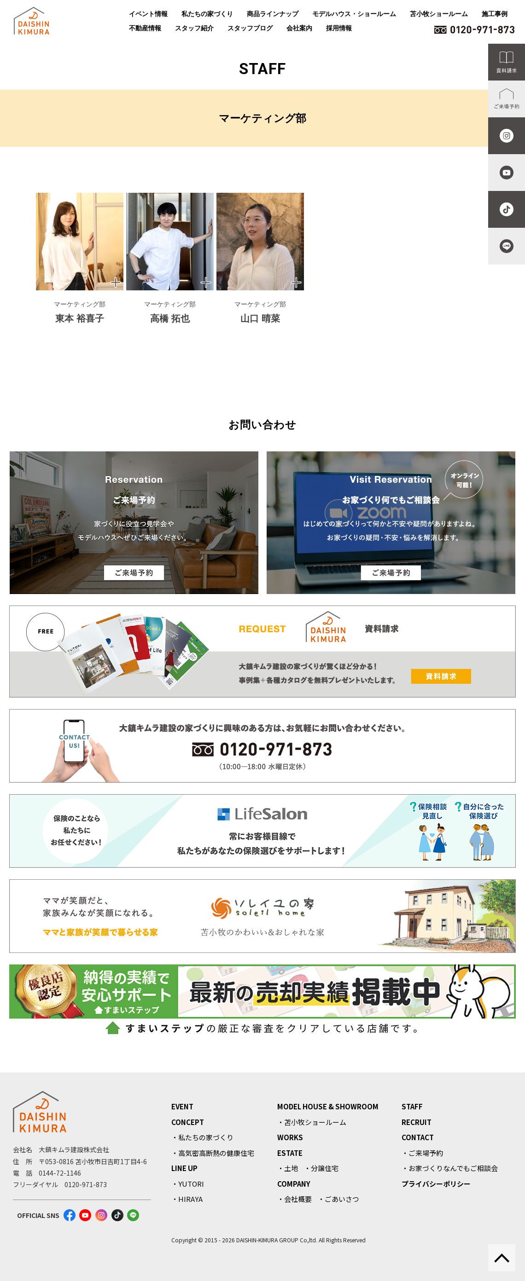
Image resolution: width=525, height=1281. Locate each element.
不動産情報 (145, 28)
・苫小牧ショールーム (311, 1122)
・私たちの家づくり (202, 1137)
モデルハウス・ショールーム (354, 13)
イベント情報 (148, 13)
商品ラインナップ (272, 13)
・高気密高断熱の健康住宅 (212, 1153)
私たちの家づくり (207, 13)
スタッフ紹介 (194, 28)
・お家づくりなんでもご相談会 (450, 1168)
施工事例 (495, 13)
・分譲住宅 (321, 1168)
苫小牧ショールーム (439, 13)
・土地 (287, 1168)
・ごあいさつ (338, 1199)
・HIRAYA (187, 1199)
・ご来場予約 (422, 1153)
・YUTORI (187, 1184)
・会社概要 (294, 1199)
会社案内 (299, 28)
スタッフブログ (250, 28)
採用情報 (339, 28)
